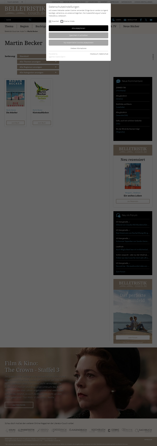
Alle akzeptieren (78, 28)
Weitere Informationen (78, 48)
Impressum (94, 54)
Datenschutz (103, 54)
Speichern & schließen (78, 35)
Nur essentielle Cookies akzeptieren (79, 42)
